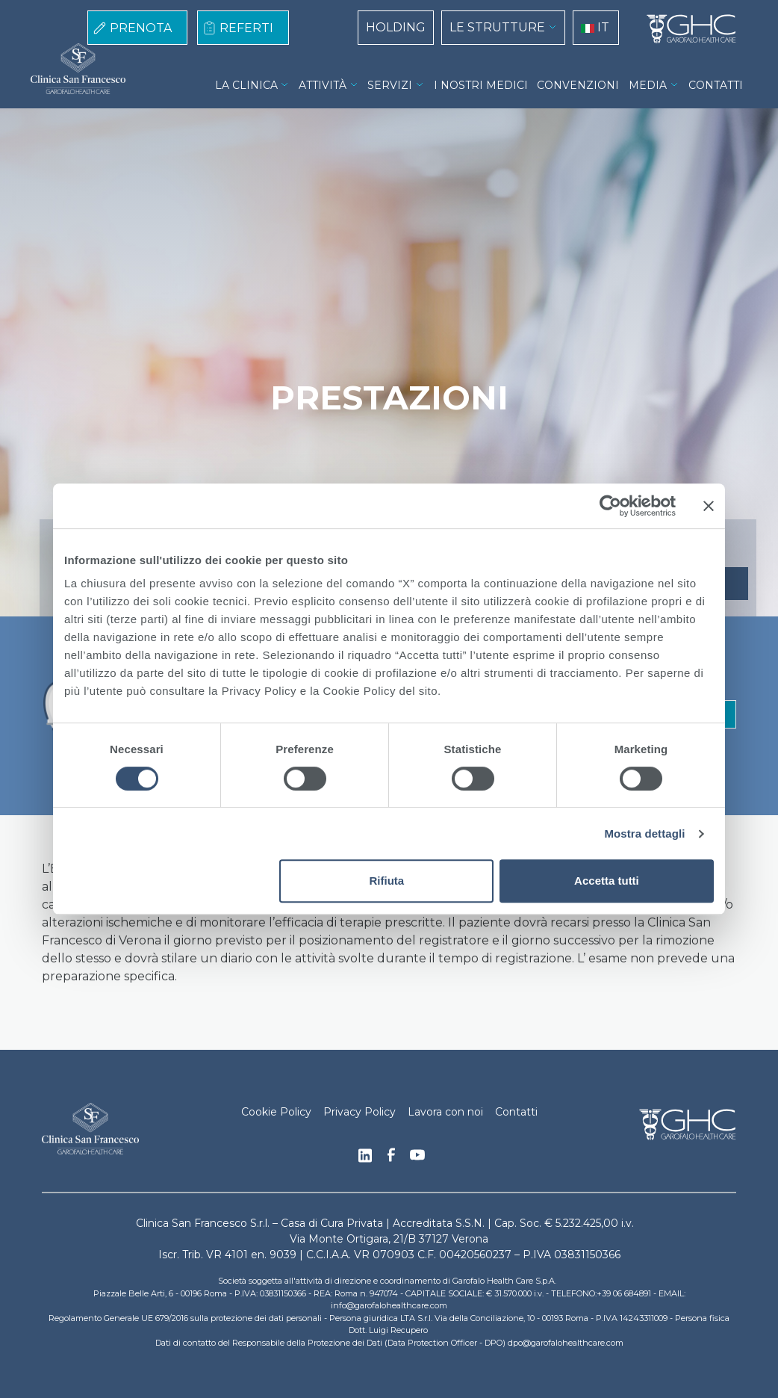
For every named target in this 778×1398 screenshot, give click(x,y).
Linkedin (365, 1159)
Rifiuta (387, 880)
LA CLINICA (246, 85)
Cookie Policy (276, 1112)
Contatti (516, 1112)
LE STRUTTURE (497, 27)
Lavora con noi (445, 1112)
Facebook (391, 1159)
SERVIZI (389, 85)
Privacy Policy (359, 1112)
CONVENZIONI (578, 85)
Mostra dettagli (644, 833)
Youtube (417, 1156)
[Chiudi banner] (708, 506)
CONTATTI (715, 85)
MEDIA (648, 85)
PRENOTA (141, 28)
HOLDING (396, 27)
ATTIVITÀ (322, 85)
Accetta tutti (606, 880)
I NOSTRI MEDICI (481, 85)
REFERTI (246, 28)
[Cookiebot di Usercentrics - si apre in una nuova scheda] (610, 506)
